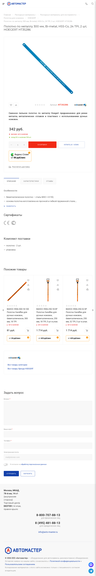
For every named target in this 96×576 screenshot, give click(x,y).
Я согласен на (28, 464)
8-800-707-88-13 (47, 516)
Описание (11, 181)
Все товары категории (17, 365)
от (14, 338)
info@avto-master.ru (48, 532)
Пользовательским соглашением (20, 564)
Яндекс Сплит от (20, 156)
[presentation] (3, 310)
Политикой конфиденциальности (65, 561)
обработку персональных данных (33, 464)
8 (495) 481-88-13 (47, 524)
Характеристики (31, 181)
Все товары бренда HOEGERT (20, 369)
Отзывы (49, 181)
